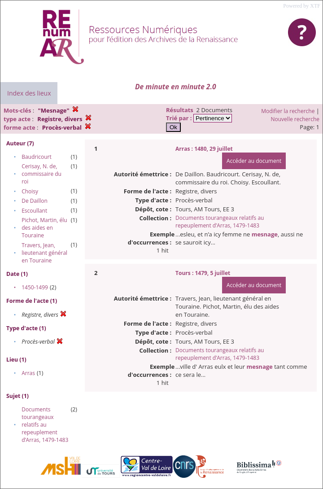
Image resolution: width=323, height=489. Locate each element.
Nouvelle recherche (295, 119)
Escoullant (34, 210)
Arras (28, 373)
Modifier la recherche (287, 111)
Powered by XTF (301, 6)
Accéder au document (254, 161)
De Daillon (35, 201)
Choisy (30, 191)
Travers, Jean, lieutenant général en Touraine (44, 252)
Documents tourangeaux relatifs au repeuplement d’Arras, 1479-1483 (45, 425)
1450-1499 (35, 287)
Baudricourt (37, 157)
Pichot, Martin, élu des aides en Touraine (44, 227)
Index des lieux (29, 93)
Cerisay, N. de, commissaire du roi (41, 173)
